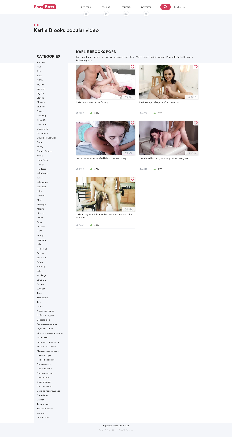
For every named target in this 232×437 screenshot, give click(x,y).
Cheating (41, 115)
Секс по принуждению (48, 390)
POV (39, 231)
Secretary (41, 257)
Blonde (40, 97)
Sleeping (41, 266)
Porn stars (126, 7)
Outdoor (41, 226)
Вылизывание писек (47, 324)
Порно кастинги (45, 368)
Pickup (40, 235)
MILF (39, 199)
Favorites (146, 7)
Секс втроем (43, 377)
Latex (39, 191)
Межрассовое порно (48, 350)
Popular (106, 7)
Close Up (41, 120)
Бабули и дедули (45, 315)
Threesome (42, 297)
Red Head (42, 248)
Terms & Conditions (108, 430)
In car (39, 177)
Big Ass (40, 84)
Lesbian (41, 195)
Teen (39, 293)
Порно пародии (45, 373)
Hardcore (41, 168)
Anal (39, 66)
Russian (40, 253)
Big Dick (41, 88)
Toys (39, 302)
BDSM (40, 80)
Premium (41, 239)
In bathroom (43, 173)
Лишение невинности (48, 342)
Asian (39, 71)
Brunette (41, 106)
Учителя (41, 413)
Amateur (41, 62)
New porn (86, 7)
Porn (45, 6)
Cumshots (42, 124)
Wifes (40, 306)
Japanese (41, 186)
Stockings (41, 275)
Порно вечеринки (46, 359)
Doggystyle (42, 128)
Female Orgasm (45, 151)
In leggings (42, 182)
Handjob (41, 164)
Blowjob (41, 102)
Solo (39, 270)
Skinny (40, 262)
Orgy (39, 222)
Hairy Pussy (42, 159)
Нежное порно (44, 355)
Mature (40, 208)
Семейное (42, 395)
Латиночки (42, 337)
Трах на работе (45, 408)
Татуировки (43, 404)
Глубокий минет (45, 328)
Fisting (40, 155)
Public (40, 244)
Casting (40, 111)
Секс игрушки (44, 381)
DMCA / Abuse (126, 430)
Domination (42, 133)
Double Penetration (46, 137)
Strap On (41, 279)
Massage (41, 204)
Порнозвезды (44, 364)
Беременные (43, 319)
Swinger (41, 288)
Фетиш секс (43, 417)
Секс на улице (44, 386)
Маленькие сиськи (46, 346)
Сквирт (40, 399)
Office (40, 217)
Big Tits (40, 93)
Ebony (40, 146)
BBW (39, 75)
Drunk (40, 142)
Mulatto (40, 213)
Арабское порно (45, 310)
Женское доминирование (50, 333)
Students (41, 284)
